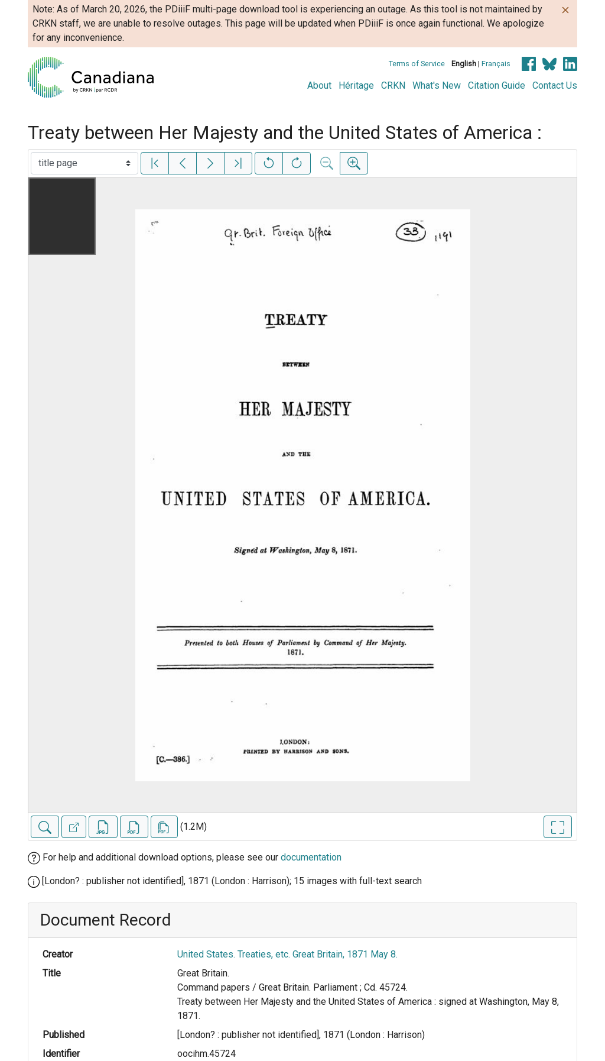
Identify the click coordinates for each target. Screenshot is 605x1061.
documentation (311, 857)
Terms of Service (417, 63)
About (319, 85)
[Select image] (84, 163)
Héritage (356, 85)
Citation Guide (496, 85)
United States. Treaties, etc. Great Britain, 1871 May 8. (287, 954)
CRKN (393, 85)
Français (496, 63)
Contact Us (554, 85)
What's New (436, 85)
